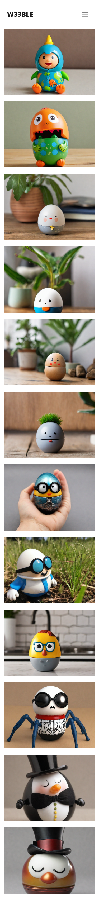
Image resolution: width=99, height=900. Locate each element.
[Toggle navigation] (85, 14)
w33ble (20, 14)
